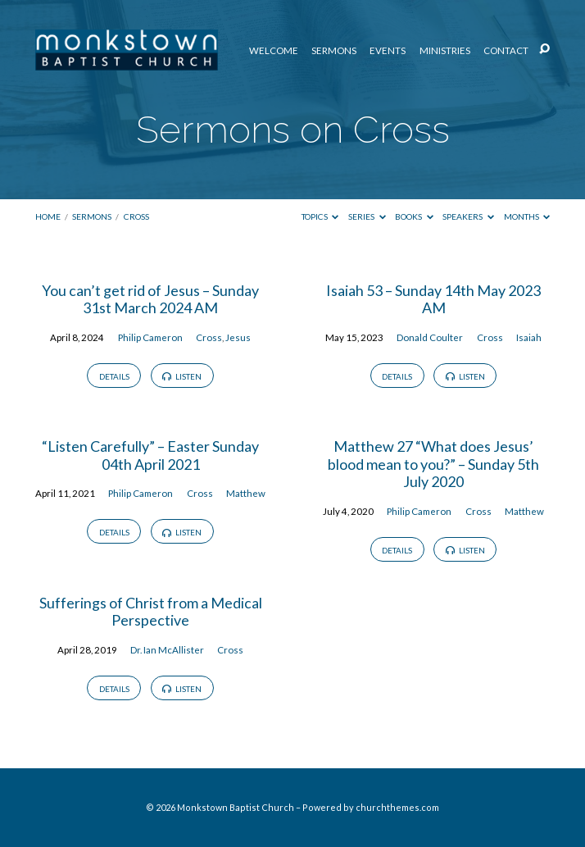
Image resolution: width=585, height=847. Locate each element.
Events (388, 51)
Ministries (444, 51)
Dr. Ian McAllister (167, 649)
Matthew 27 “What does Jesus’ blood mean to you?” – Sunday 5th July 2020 (433, 463)
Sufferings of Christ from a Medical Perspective (150, 612)
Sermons (333, 51)
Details (114, 376)
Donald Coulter (430, 337)
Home (48, 216)
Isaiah (529, 337)
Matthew (245, 493)
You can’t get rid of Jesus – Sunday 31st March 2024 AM (150, 299)
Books (414, 216)
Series (367, 216)
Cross (136, 216)
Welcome (273, 51)
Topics (320, 216)
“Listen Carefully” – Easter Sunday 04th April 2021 (150, 455)
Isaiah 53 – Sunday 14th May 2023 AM (433, 299)
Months (527, 216)
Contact (505, 51)
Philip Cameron (150, 337)
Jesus (238, 337)
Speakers (468, 216)
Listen (182, 376)
